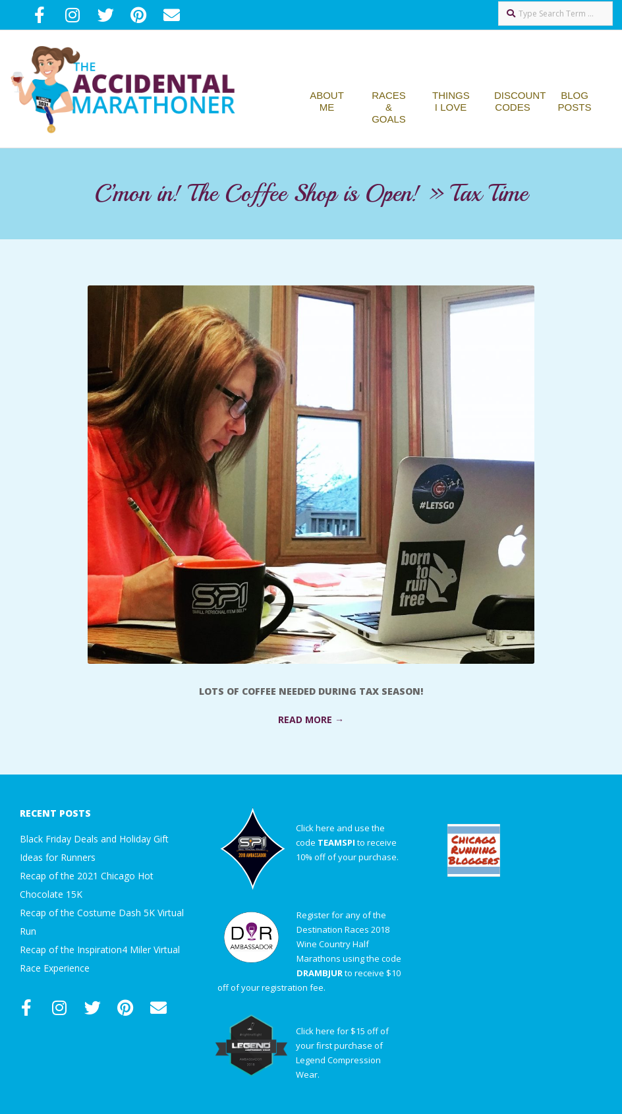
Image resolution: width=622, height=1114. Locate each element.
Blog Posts (575, 101)
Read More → (311, 719)
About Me (327, 101)
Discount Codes (520, 101)
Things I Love (451, 101)
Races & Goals (389, 107)
